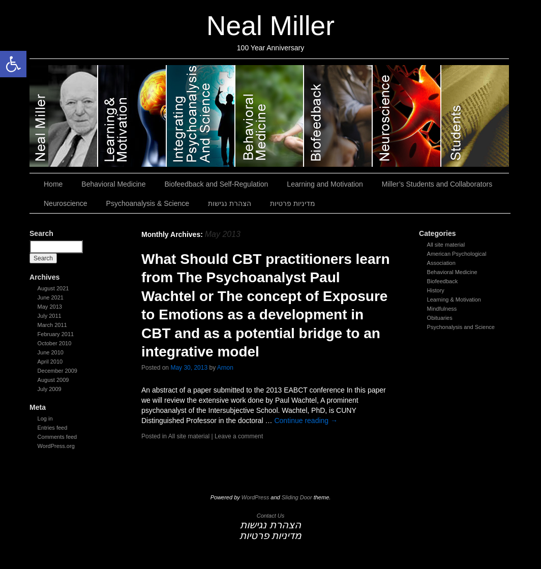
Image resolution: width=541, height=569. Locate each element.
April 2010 (50, 361)
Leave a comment (239, 436)
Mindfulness (442, 309)
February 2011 (56, 334)
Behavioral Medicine (269, 116)
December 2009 (57, 371)
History (435, 290)
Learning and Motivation (132, 116)
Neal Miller (270, 26)
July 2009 (50, 389)
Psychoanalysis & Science (201, 116)
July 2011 (50, 316)
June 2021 (51, 297)
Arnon (225, 367)
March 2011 (52, 325)
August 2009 (53, 380)
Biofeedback (442, 281)
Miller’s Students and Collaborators (475, 116)
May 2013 (50, 307)
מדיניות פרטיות (292, 203)
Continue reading (306, 420)
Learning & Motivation (454, 299)
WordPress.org (56, 446)
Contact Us (270, 516)
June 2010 (51, 352)
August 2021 (53, 288)
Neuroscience (407, 116)
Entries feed (53, 428)
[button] (13, 64)
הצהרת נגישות (229, 203)
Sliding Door (297, 497)
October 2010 (55, 343)
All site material (446, 245)
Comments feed (57, 437)
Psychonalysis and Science (461, 327)
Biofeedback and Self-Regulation (338, 116)
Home (53, 184)
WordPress (255, 497)
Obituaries (440, 318)
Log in (45, 418)
